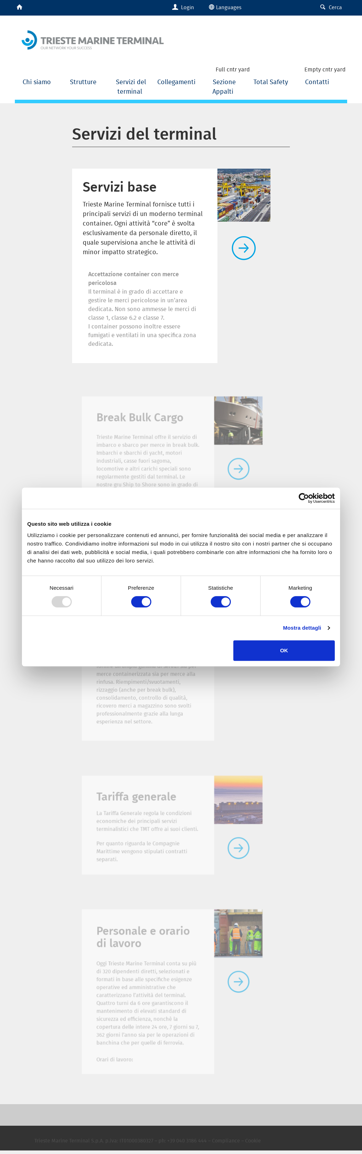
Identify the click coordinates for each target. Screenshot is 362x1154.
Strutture (84, 82)
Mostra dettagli (302, 628)
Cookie (245, 1146)
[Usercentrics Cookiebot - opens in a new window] (304, 498)
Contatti (317, 82)
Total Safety (270, 82)
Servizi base (120, 186)
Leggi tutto (243, 248)
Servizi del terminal (131, 86)
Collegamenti (177, 82)
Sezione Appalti (224, 86)
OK (284, 650)
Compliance (221, 1146)
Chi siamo (38, 82)
